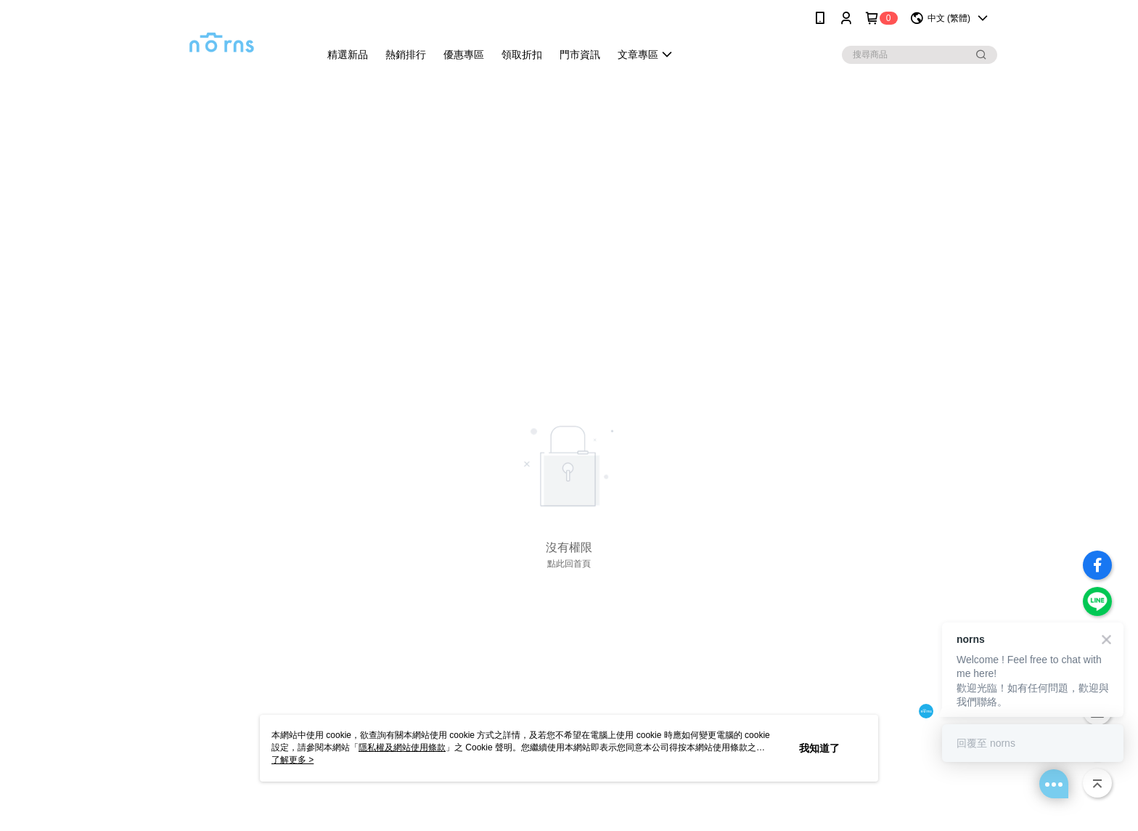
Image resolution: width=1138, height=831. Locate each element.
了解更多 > (292, 760)
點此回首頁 (569, 564)
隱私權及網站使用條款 (402, 747)
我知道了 (819, 748)
